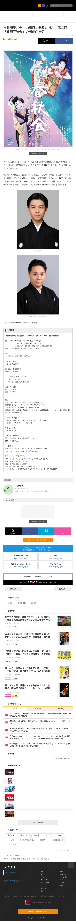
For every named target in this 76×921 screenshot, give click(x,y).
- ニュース (62, 874)
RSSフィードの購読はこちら (39, 540)
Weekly (38, 709)
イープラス (7, 856)
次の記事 (64, 589)
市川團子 (33, 603)
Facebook (10, 872)
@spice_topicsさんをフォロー (14, 881)
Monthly (61, 709)
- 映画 (41, 891)
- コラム (61, 882)
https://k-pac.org (31, 451)
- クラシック (43, 880)
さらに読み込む (44, 823)
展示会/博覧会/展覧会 (26, 840)
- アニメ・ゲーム (45, 882)
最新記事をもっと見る (63, 758)
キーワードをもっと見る (62, 850)
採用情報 (44, 896)
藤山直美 (10, 835)
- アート (42, 885)
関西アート (43, 840)
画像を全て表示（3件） (37, 153)
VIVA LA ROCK (12, 845)
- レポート (62, 880)
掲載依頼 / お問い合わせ (31, 896)
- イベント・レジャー (46, 877)
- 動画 (61, 871)
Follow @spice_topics (20, 558)
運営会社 (7, 896)
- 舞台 (41, 874)
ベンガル (10, 840)
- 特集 (61, 885)
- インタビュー (63, 877)
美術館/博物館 (57, 840)
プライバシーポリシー (64, 896)
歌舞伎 (9, 603)
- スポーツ (43, 888)
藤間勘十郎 (21, 603)
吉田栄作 (48, 835)
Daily (15, 709)
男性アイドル (23, 835)
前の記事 (11, 589)
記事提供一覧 (17, 896)
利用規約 (52, 896)
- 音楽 (41, 871)
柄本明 (59, 835)
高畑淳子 (36, 835)
